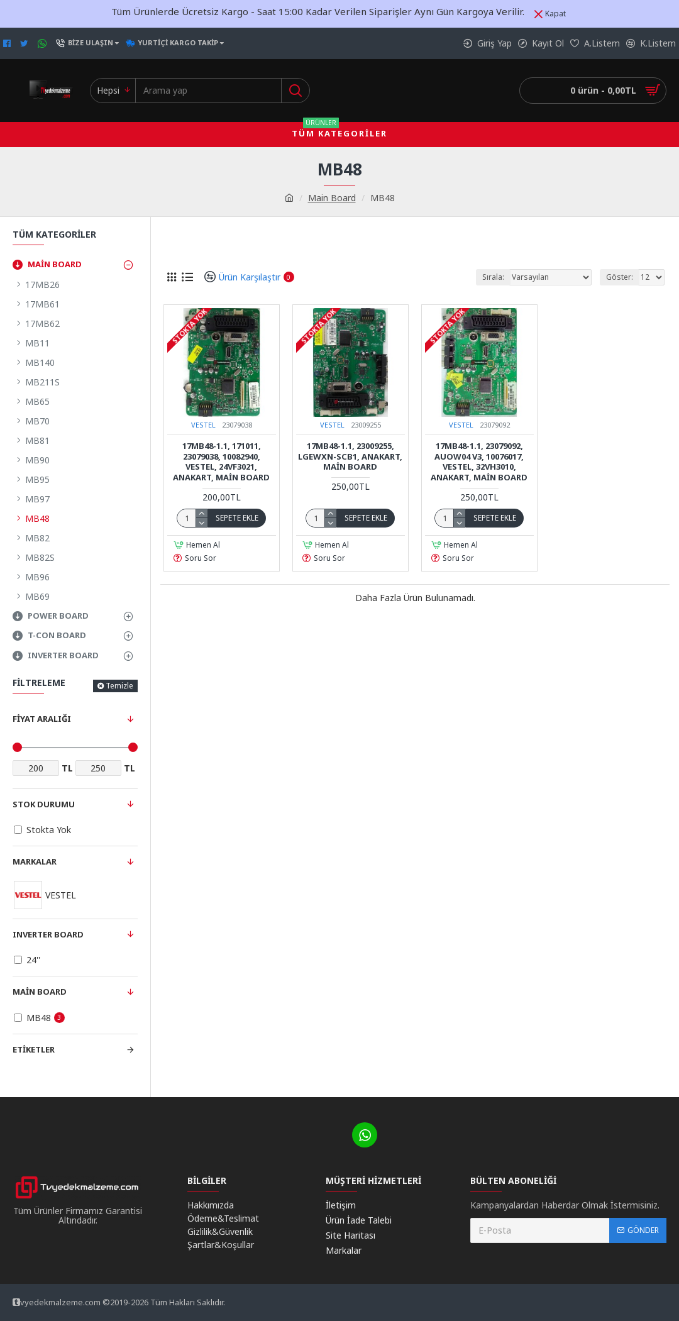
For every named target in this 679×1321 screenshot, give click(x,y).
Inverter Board (48, 934)
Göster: (619, 277)
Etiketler (34, 1049)
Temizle (119, 685)
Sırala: (493, 277)
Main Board (332, 198)
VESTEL (203, 424)
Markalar (35, 861)
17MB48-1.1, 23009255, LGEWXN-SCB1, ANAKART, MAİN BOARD (350, 457)
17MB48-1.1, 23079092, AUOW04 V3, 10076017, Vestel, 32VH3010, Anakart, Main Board (479, 462)
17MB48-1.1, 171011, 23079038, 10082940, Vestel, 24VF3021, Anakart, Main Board (221, 462)
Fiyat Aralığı (42, 718)
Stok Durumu (44, 804)
